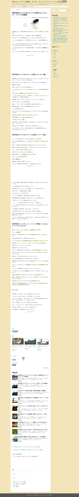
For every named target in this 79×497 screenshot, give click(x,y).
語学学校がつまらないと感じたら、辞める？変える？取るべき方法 (32, 429)
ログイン (55, 71)
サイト (13, 477)
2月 (54, 53)
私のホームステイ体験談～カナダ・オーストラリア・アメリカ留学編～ (38, 2)
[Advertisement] (30, 63)
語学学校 (46, 17)
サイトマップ (19, 6)
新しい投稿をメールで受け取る (19, 483)
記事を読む (20, 387)
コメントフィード (56, 75)
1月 (54, 55)
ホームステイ (55, 62)
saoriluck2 (46, 367)
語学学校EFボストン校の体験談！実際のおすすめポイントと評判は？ (18, 346)
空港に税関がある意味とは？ (58, 28)
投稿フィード (55, 73)
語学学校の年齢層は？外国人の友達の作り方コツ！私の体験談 (31, 436)
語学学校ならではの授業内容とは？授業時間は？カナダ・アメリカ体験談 (43, 346)
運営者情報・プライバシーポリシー (28, 6)
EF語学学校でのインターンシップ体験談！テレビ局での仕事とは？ (33, 422)
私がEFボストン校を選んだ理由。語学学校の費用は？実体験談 (32, 390)
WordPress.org (56, 76)
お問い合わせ (13, 6)
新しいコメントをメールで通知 (19, 481)
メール (13, 473)
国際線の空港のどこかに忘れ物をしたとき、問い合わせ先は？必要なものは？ (60, 42)
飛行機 (54, 66)
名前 (13, 469)
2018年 (54, 57)
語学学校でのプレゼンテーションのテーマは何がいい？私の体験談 (32, 383)
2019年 (54, 52)
